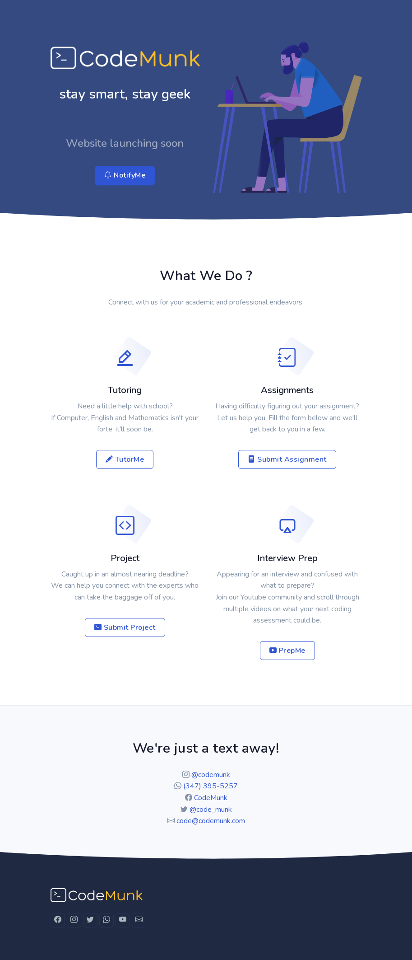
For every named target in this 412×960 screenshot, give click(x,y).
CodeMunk (210, 798)
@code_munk (211, 810)
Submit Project (125, 627)
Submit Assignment (287, 459)
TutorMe (125, 459)
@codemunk (210, 775)
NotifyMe (124, 175)
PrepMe (287, 651)
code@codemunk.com (210, 821)
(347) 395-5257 (210, 786)
